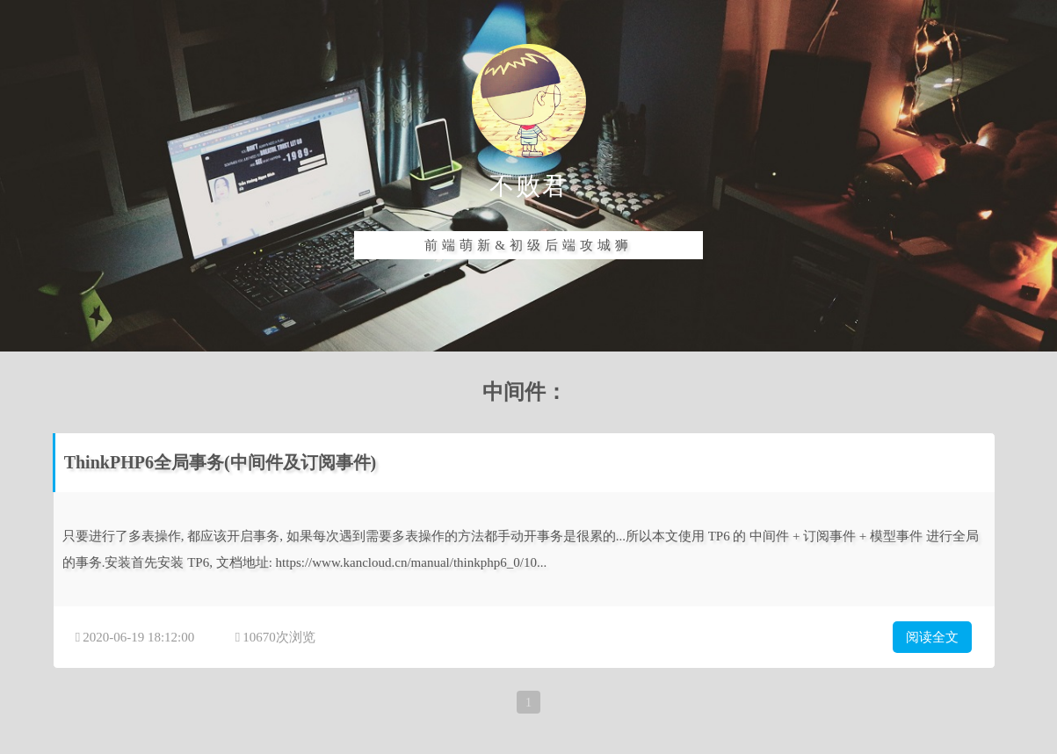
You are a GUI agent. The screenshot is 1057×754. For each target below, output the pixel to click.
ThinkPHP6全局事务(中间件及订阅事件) (220, 462)
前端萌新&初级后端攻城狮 (528, 245)
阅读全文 (932, 637)
